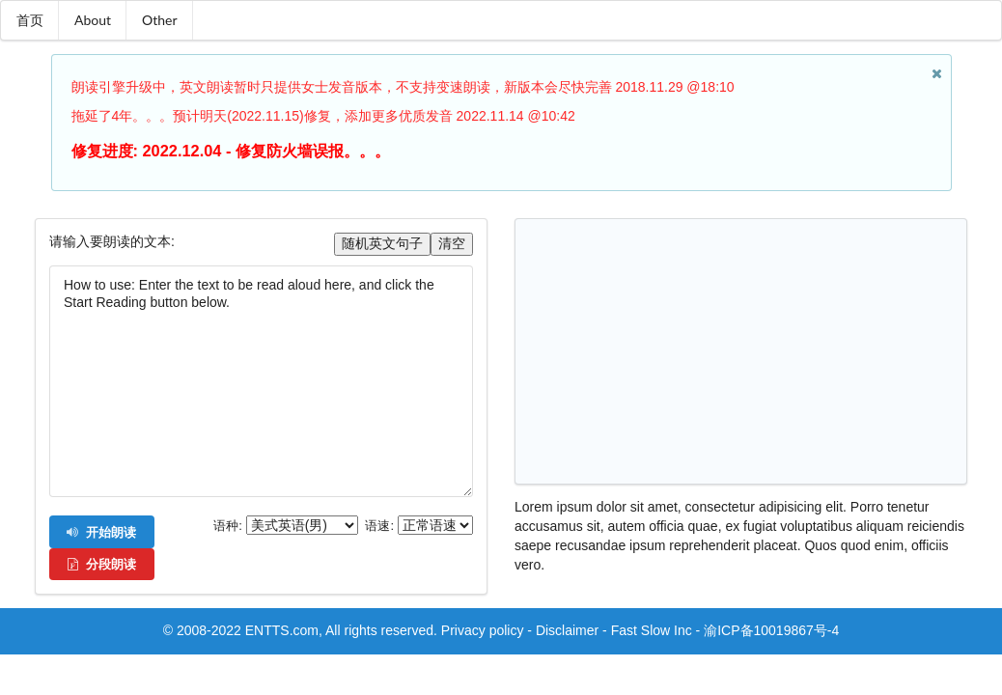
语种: (227, 526)
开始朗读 (101, 532)
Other (160, 20)
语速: (379, 526)
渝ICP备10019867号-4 (771, 630)
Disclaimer (567, 630)
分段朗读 (101, 563)
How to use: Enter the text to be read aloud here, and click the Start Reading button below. (261, 381)
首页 (29, 20)
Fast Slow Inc (651, 630)
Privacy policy (482, 630)
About (92, 20)
